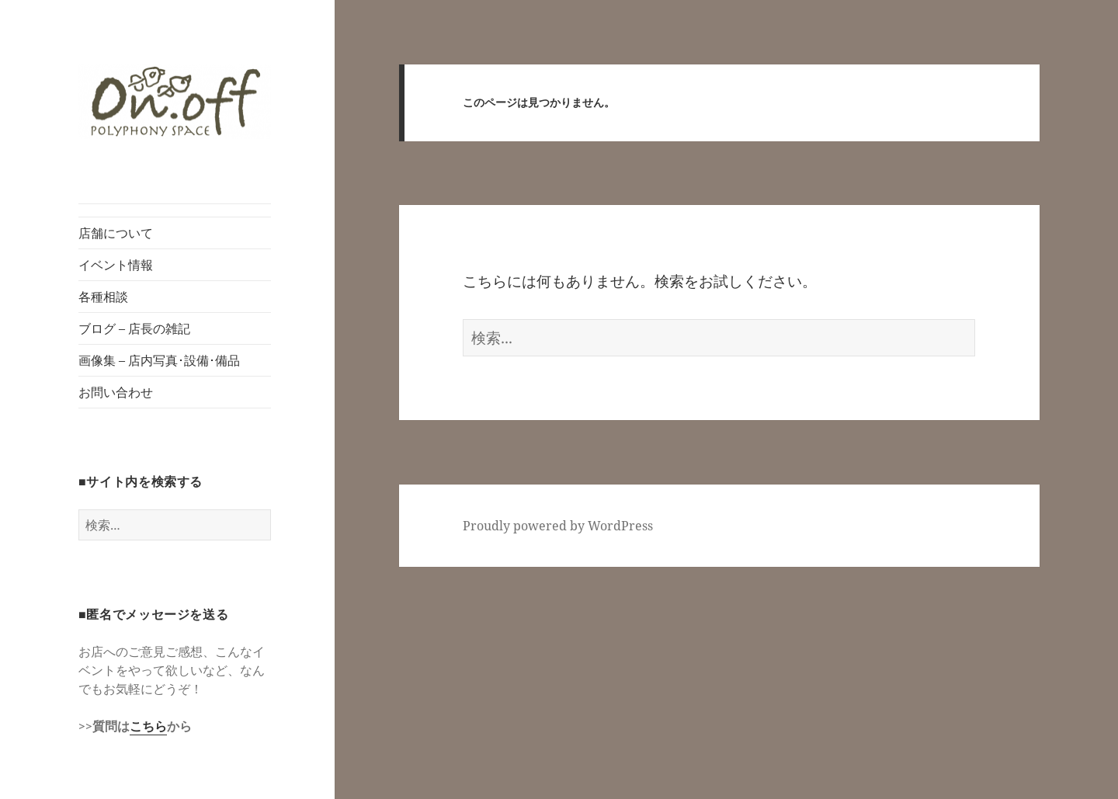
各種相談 (103, 296)
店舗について (115, 232)
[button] (174, 102)
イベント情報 (115, 264)
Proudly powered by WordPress (558, 525)
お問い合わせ (115, 392)
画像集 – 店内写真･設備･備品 (159, 360)
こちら (148, 726)
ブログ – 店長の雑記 (134, 328)
